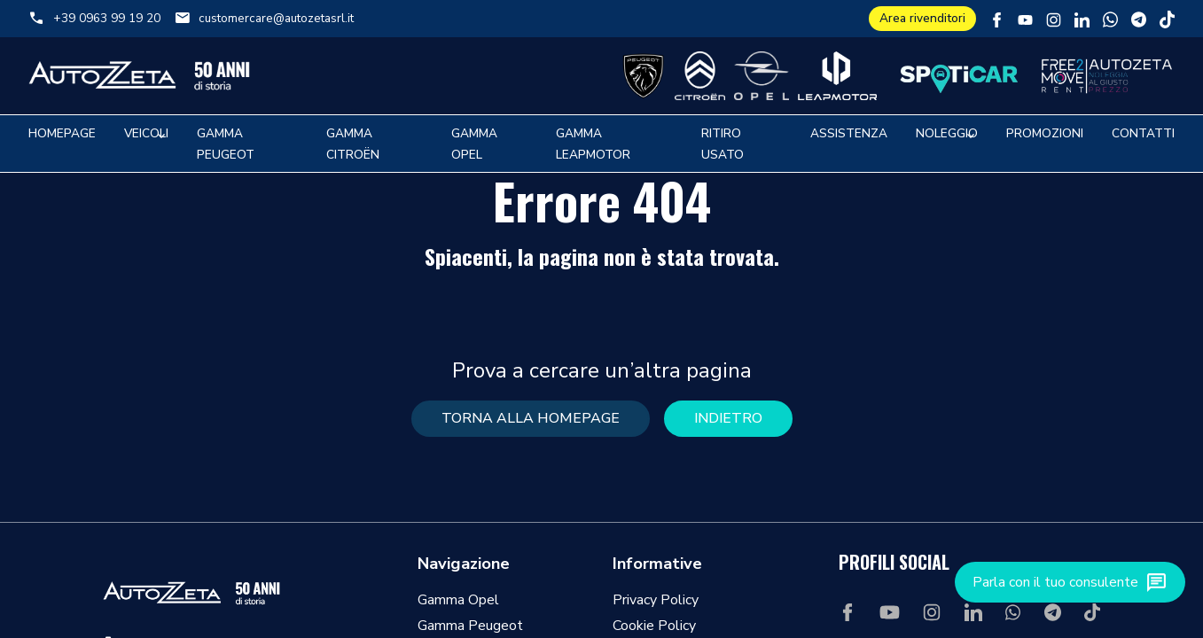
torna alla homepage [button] (530, 418)
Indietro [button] (728, 418)
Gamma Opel (458, 600)
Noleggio (947, 133)
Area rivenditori (922, 18)
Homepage (62, 133)
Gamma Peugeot (470, 625)
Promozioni (1044, 133)
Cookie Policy (654, 625)
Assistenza (848, 133)
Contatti (1143, 133)
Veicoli (146, 133)
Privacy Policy (656, 600)
